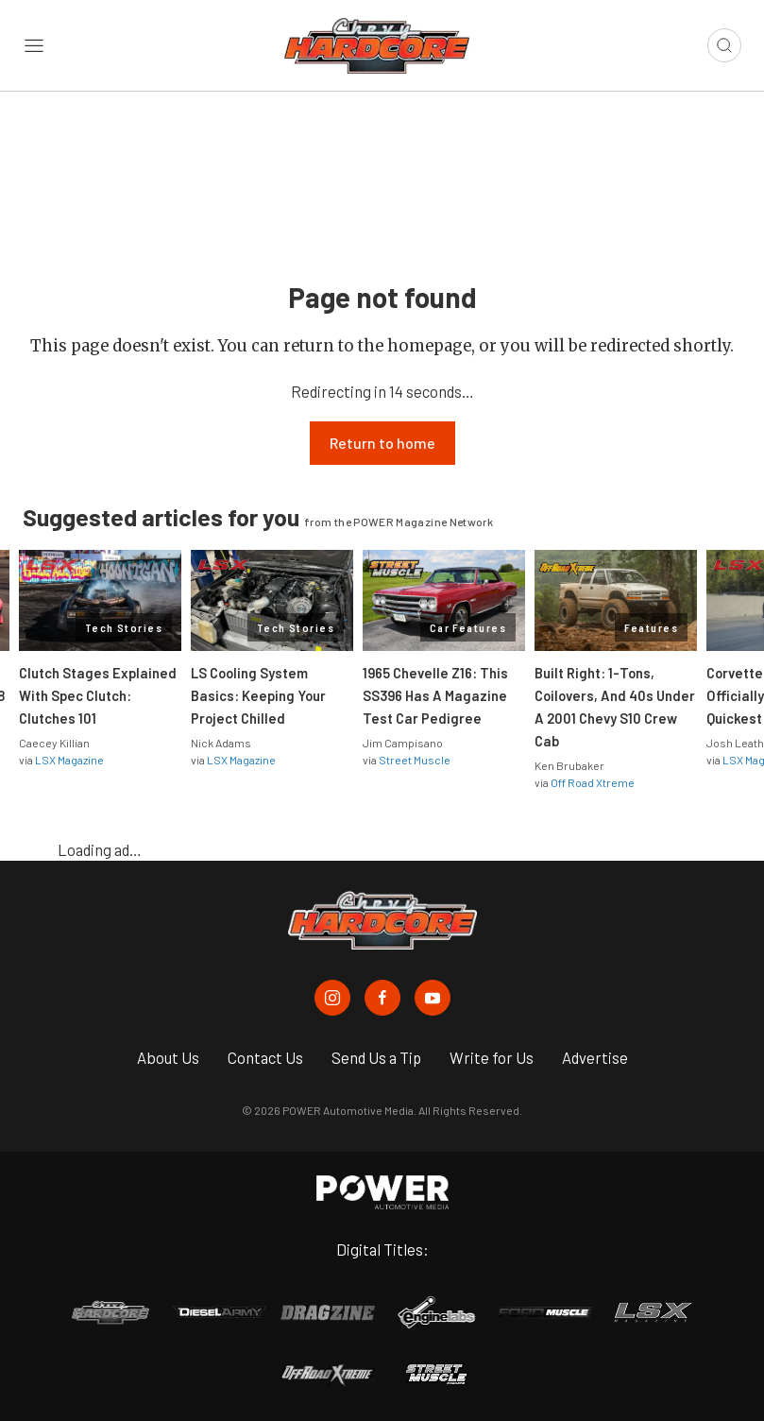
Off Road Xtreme (593, 782)
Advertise (595, 1057)
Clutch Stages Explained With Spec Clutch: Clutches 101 (98, 695)
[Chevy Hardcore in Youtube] (432, 998)
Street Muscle (414, 759)
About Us (168, 1057)
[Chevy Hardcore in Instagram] (332, 998)
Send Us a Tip (376, 1057)
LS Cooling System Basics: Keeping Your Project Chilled (258, 695)
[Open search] (724, 45)
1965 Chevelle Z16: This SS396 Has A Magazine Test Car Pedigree (435, 695)
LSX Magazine (69, 759)
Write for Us (492, 1057)
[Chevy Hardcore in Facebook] (382, 998)
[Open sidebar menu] (34, 46)
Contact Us (265, 1057)
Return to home (382, 443)
